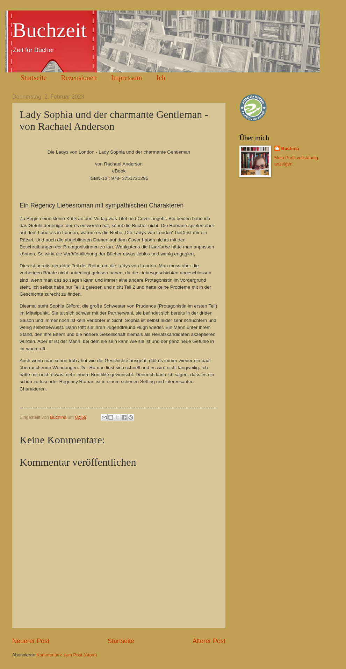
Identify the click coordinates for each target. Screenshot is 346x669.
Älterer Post (209, 641)
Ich (161, 78)
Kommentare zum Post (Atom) (66, 654)
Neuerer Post (30, 641)
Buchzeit (49, 30)
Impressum (126, 78)
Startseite (33, 78)
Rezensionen (78, 78)
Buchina (290, 148)
